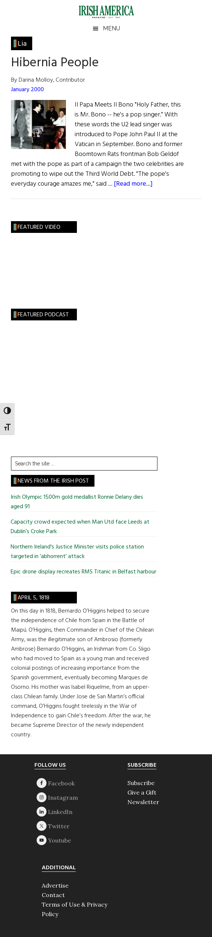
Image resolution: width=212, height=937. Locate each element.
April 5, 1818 (33, 598)
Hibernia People (55, 63)
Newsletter (143, 802)
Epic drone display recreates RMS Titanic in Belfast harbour (83, 572)
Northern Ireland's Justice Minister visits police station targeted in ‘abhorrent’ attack (77, 551)
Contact (53, 895)
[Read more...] (133, 184)
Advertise (55, 885)
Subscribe (141, 783)
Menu (111, 28)
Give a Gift (141, 792)
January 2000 (27, 89)
